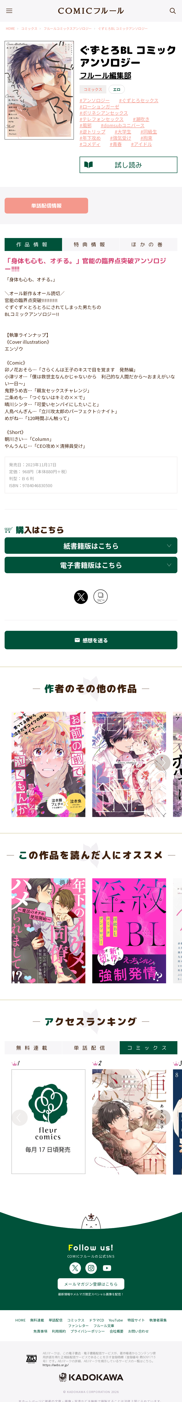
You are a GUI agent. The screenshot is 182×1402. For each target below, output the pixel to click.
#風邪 (86, 125)
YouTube (116, 1302)
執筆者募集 (158, 1302)
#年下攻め (90, 137)
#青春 (116, 144)
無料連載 (37, 1302)
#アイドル (141, 144)
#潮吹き (141, 119)
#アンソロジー (95, 100)
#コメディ (90, 144)
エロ (116, 89)
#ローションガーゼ (99, 106)
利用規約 (59, 1314)
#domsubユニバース (123, 125)
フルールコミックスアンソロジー (68, 28)
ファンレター (78, 1308)
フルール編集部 (105, 75)
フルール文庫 (103, 1308)
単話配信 (56, 1302)
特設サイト (136, 1302)
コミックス (29, 28)
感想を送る (91, 640)
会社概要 (116, 1314)
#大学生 (123, 131)
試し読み (113, 165)
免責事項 (40, 1314)
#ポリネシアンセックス (104, 112)
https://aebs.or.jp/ (56, 1348)
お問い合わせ (138, 1314)
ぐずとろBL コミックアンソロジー (123, 28)
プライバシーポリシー (87, 1314)
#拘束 (146, 137)
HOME (10, 28)
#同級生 (148, 131)
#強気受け (120, 137)
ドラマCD (96, 1302)
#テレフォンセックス (102, 119)
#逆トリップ (92, 131)
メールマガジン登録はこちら (91, 1267)
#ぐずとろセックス (138, 100)
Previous (20, 763)
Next (162, 763)
